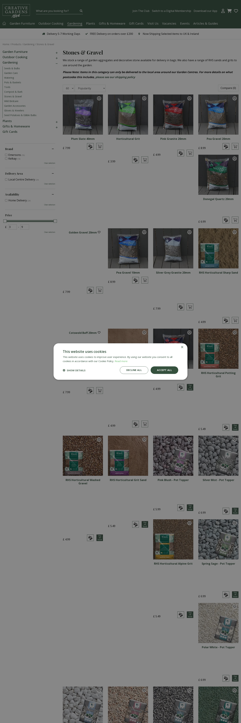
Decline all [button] (134, 370)
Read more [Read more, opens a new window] (121, 361)
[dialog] (120, 361)
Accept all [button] (164, 370)
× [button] (182, 347)
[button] (74, 370)
